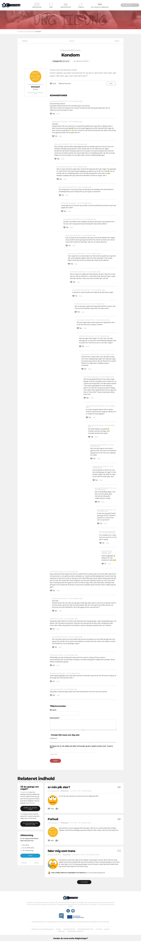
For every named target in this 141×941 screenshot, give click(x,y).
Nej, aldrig (26, 845)
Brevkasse (37, 5)
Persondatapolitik (85, 929)
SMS (51, 5)
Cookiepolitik (69, 929)
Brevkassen (30, 803)
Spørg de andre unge (30, 808)
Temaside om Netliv (75, 931)
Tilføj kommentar (64, 83)
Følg (111, 83)
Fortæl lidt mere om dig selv (65, 735)
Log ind (99, 929)
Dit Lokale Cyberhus (100, 5)
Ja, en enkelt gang (28, 848)
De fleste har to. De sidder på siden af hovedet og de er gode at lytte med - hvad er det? (81, 746)
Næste (117, 41)
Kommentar (55, 718)
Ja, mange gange (28, 850)
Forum (81, 5)
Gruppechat (65, 5)
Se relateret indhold (82, 61)
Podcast (61, 931)
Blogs (106, 929)
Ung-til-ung (25, 792)
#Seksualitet (65, 791)
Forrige (25, 41)
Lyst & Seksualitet (28, 31)
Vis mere (84, 882)
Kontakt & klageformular (42, 929)
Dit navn (53, 710)
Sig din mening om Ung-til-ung (30, 823)
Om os (58, 929)
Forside (19, 31)
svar (58, 114)
